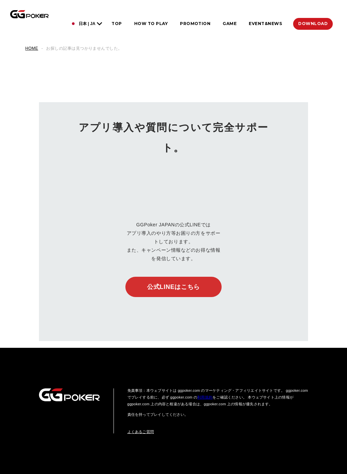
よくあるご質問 (140, 432)
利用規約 (204, 397)
